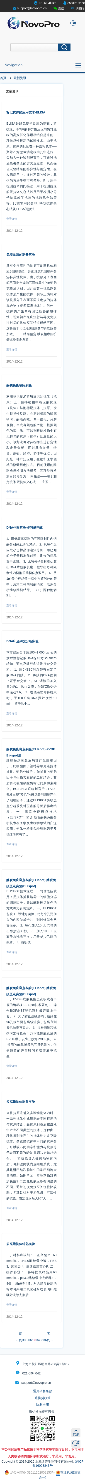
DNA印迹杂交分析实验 (22, 641)
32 (31, 1340)
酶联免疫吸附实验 (19, 385)
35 (41, 1340)
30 (24, 1340)
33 (34, 1340)
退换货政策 (43, 1398)
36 (45, 1340)
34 (38, 1340)
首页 (3, 78)
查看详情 (11, 218)
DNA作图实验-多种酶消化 (24, 527)
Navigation (13, 65)
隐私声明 (42, 1405)
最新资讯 (20, 78)
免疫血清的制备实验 (20, 254)
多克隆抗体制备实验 (20, 1102)
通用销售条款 (42, 1391)
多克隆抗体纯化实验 (20, 1244)
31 (27, 1340)
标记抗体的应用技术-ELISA (25, 112)
